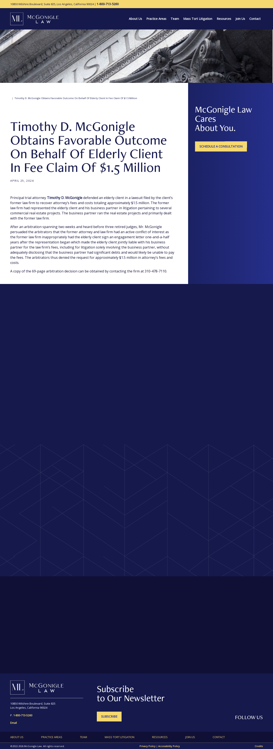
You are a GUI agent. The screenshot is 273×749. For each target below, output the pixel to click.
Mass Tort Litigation (197, 19)
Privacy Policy (147, 746)
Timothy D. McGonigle (64, 197)
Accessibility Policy (169, 746)
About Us (135, 19)
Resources (224, 19)
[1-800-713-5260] (108, 4)
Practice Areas (156, 19)
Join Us (240, 19)
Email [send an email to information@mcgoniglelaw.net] (13, 723)
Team (175, 19)
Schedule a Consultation (221, 146)
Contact (255, 19)
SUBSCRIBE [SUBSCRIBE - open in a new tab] (109, 716)
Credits (259, 746)
